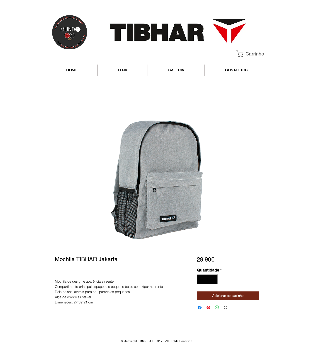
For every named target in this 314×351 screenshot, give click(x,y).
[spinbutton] (207, 279)
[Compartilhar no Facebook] (199, 307)
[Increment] (213, 279)
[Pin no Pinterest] (208, 307)
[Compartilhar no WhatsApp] (217, 307)
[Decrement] (200, 279)
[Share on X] (225, 307)
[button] (253, 53)
